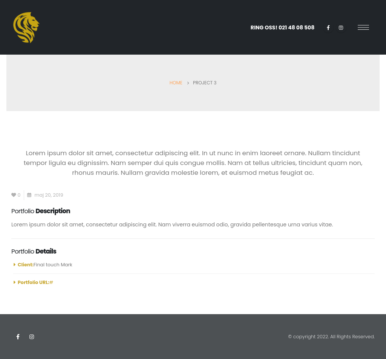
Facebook (17, 336)
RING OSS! (282, 27)
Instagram (31, 336)
